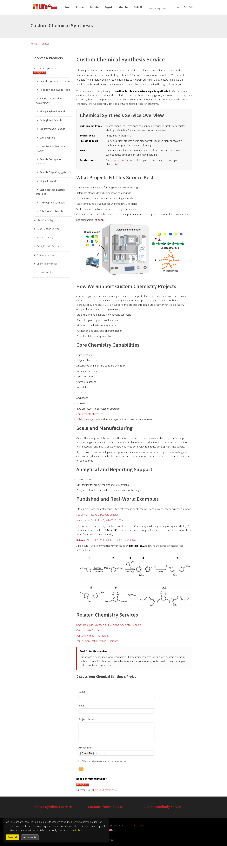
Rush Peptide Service (48, 228)
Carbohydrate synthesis (119, 160)
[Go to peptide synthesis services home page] (45, 7)
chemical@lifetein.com (104, 790)
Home (67, 7)
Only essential (29, 837)
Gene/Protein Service (48, 246)
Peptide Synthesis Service (52, 806)
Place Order (189, 7)
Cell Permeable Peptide (52, 128)
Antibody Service (46, 255)
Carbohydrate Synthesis (89, 630)
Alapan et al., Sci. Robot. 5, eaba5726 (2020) (100, 520)
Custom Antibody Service (162, 806)
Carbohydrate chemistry (89, 414)
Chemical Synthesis (47, 263)
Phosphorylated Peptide (53, 111)
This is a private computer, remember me (103, 761)
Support (109, 7)
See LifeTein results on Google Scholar (97, 514)
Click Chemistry (45, 220)
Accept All (12, 837)
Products (94, 7)
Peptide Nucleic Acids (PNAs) (55, 89)
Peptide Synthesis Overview (55, 81)
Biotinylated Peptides (51, 120)
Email (82, 705)
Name (82, 691)
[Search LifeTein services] (164, 8)
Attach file (85, 747)
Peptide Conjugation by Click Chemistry (97, 641)
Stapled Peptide (48, 181)
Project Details (87, 719)
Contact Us (139, 7)
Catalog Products (46, 272)
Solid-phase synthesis (88, 419)
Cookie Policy (74, 830)
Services (80, 7)
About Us (123, 7)
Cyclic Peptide (47, 137)
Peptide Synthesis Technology (92, 635)
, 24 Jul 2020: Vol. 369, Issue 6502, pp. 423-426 (106, 540)
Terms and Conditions (135, 825)
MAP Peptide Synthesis (52, 202)
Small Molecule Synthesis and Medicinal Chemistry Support (108, 624)
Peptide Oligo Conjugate (53, 172)
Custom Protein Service (105, 806)
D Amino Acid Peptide (51, 211)
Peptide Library (45, 237)
